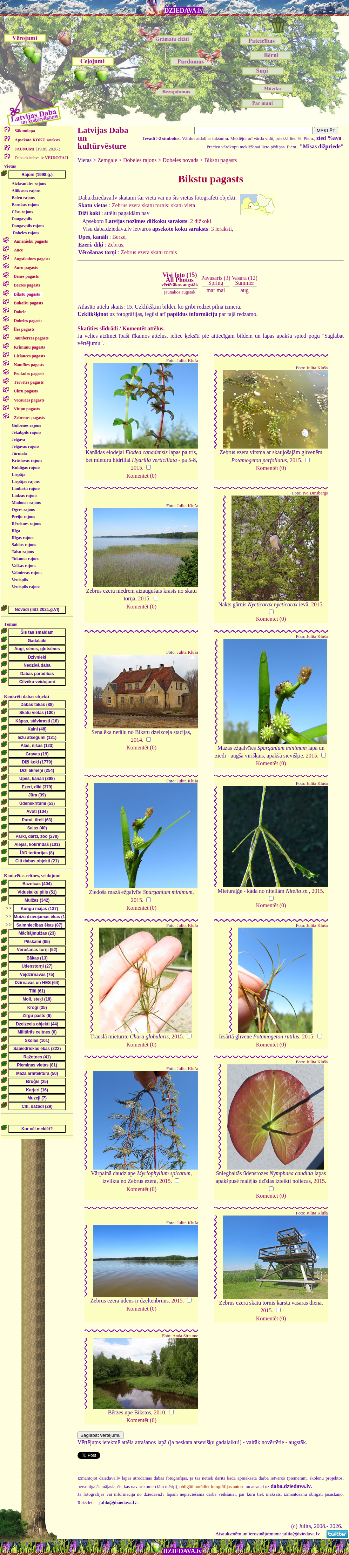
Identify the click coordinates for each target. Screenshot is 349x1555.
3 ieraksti (221, 229)
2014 (136, 740)
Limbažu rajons (26, 488)
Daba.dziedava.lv (41, 157)
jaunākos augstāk (179, 292)
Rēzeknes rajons (26, 523)
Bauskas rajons (25, 204)
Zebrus (115, 245)
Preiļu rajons (23, 516)
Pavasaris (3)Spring (215, 280)
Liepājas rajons (26, 481)
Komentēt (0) (141, 476)
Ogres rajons (23, 509)
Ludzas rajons (24, 495)
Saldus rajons (24, 544)
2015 (136, 468)
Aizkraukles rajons (29, 183)
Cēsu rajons (22, 211)
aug (245, 290)
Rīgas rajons (23, 537)
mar (211, 290)
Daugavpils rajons (28, 225)
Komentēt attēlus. (143, 328)
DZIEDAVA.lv (184, 10)
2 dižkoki (200, 221)
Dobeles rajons (26, 232)
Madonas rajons (26, 502)
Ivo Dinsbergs (315, 493)
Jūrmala (19, 453)
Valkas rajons (24, 565)
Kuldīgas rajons (26, 467)
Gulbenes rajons (26, 425)
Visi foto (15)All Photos (179, 279)
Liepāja (18, 474)
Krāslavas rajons (27, 460)
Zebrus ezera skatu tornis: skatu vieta (153, 205)
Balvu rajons (23, 197)
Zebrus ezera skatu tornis (149, 252)
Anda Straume (186, 1335)
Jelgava (18, 439)
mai (221, 290)
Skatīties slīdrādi (98, 328)
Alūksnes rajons (26, 190)
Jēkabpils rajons (26, 432)
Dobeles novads (181, 160)
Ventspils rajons (26, 586)
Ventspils (20, 579)
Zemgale (107, 160)
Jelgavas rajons (25, 446)
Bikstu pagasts (220, 160)
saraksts (37, 139)
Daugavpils (22, 218)
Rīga (16, 530)
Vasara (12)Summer (244, 280)
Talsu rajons (23, 551)
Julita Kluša (187, 360)
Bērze (118, 237)
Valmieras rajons (27, 572)
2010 (159, 1412)
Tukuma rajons (25, 558)
